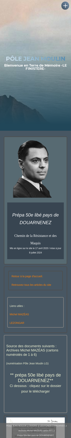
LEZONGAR (17, 322)
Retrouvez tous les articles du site (31, 284)
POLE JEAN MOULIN (16, 425)
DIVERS (33, 425)
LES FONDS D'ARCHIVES (52, 425)
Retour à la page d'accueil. (27, 276)
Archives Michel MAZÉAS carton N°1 (35, 430)
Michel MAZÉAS (19, 314)
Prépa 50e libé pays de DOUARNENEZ (35, 435)
